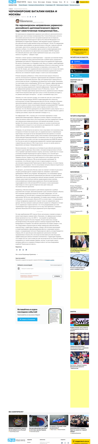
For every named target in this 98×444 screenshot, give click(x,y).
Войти (74, 2)
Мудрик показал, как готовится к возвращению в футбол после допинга (79, 329)
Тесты (60, 2)
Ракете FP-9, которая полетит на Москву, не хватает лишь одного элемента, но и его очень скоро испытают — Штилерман (77, 178)
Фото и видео (41, 2)
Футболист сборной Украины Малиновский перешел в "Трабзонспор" (78, 366)
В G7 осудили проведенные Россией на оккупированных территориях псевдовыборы (76, 149)
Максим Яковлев (61, 429)
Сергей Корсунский (14, 431)
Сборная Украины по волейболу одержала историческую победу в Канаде (76, 205)
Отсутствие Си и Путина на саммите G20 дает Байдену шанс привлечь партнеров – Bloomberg (77, 164)
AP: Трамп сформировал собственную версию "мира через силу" (77, 120)
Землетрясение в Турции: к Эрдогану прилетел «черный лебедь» (78, 430)
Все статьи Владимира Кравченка (26, 254)
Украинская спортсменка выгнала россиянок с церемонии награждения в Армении (79, 348)
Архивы (28, 442)
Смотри (73, 311)
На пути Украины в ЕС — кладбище (76, 212)
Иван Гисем (53, 429)
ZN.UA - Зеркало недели (79, 94)
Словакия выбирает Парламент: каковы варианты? (75, 141)
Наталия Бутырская (34, 431)
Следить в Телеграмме (27, 319)
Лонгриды (55, 2)
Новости (30, 2)
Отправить (57, 276)
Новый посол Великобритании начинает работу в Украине (75, 157)
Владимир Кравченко (26, 21)
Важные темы (13, 5)
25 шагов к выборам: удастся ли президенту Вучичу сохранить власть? (76, 135)
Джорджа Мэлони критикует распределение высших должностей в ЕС (77, 127)
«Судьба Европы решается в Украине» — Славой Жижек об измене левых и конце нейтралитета (77, 197)
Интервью (48, 2)
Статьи (35, 2)
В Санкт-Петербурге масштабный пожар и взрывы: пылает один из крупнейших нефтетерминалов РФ (76, 188)
